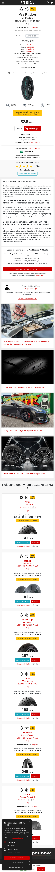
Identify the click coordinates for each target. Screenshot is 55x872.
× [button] (29, 821)
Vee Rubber (31, 45)
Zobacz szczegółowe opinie (27, 173)
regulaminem (39, 275)
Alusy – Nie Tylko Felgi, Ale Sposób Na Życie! (22, 431)
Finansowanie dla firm (23, 546)
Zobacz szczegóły (22, 542)
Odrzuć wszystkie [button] (17, 863)
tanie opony (30, 51)
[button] (17, 867)
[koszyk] (52, 2)
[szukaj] (48, 2)
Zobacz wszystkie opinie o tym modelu (27, 269)
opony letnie (30, 49)
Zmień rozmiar (20, 36)
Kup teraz (35, 542)
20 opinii (34, 806)
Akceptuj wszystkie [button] (16, 858)
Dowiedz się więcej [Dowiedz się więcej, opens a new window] (17, 838)
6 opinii (34, 744)
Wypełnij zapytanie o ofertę (27, 298)
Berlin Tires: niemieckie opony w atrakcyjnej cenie (24, 474)
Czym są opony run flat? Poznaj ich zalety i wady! (24, 387)
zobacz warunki (34, 142)
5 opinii (34, 27)
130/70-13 (30, 47)
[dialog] (17, 844)
